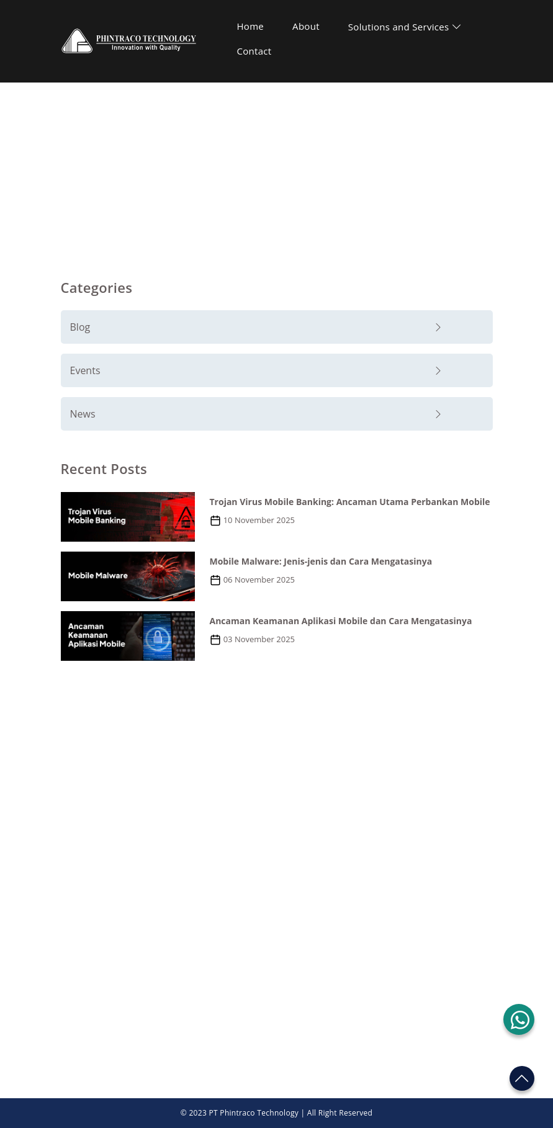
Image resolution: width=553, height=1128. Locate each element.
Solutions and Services (405, 26)
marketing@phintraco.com (138, 876)
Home (250, 26)
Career (299, 976)
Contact (254, 51)
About (306, 26)
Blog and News (289, 131)
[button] (518, 1019)
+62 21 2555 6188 (119, 856)
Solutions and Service (109, 976)
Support (302, 952)
